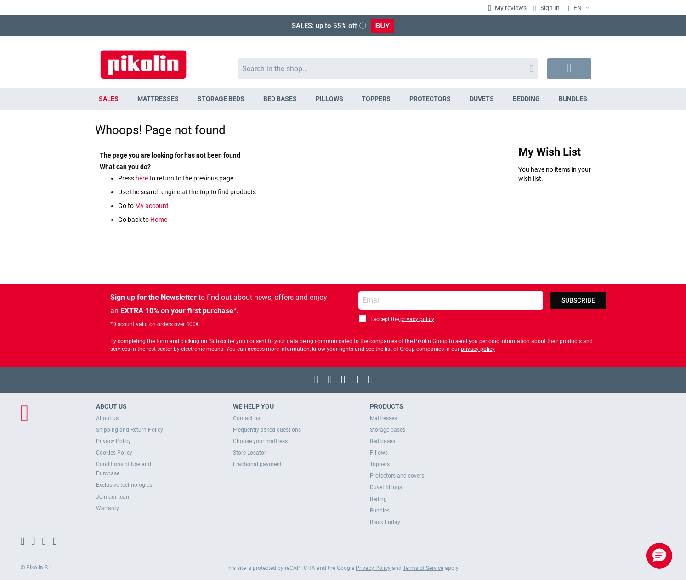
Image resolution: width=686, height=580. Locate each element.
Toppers (380, 464)
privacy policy (416, 319)
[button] (579, 8)
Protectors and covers (397, 476)
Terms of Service (423, 568)
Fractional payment (257, 464)
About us (107, 418)
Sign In (549, 7)
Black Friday (385, 522)
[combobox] (388, 68)
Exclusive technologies (124, 485)
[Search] (531, 68)
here (142, 178)
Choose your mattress (260, 441)
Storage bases (387, 430)
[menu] (343, 99)
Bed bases (382, 441)
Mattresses (383, 418)
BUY (382, 25)
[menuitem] (109, 99)
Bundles (380, 510)
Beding (378, 499)
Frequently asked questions (267, 430)
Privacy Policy (113, 441)
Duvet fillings (386, 487)
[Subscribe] (578, 300)
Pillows (379, 453)
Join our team (113, 497)
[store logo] (143, 60)
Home (158, 219)
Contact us (246, 418)
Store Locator (249, 453)
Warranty (107, 508)
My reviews (510, 7)
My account (152, 205)
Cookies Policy (114, 453)
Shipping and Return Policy (129, 430)
